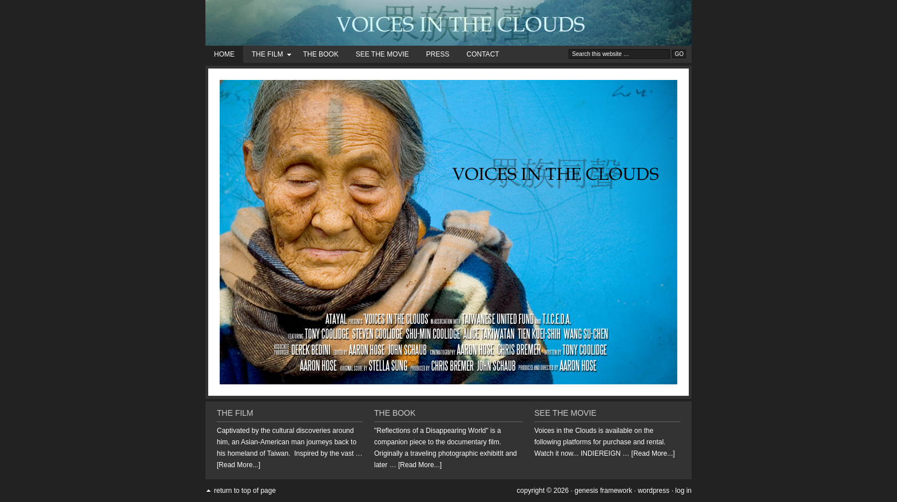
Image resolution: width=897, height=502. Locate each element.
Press (438, 54)
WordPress (653, 491)
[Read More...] (238, 465)
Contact (483, 54)
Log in (683, 491)
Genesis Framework (603, 491)
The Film (267, 56)
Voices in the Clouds (448, 23)
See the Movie (382, 54)
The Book (321, 54)
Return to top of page (245, 491)
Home (224, 54)
